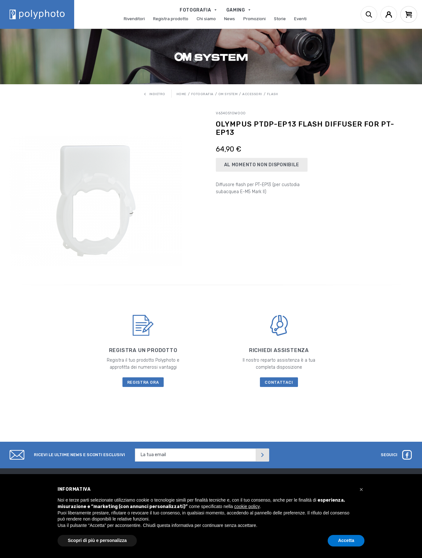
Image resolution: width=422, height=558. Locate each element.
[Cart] (408, 14)
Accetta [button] (346, 540)
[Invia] (262, 455)
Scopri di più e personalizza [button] (97, 540)
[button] (361, 489)
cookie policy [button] (247, 506)
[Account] (388, 14)
